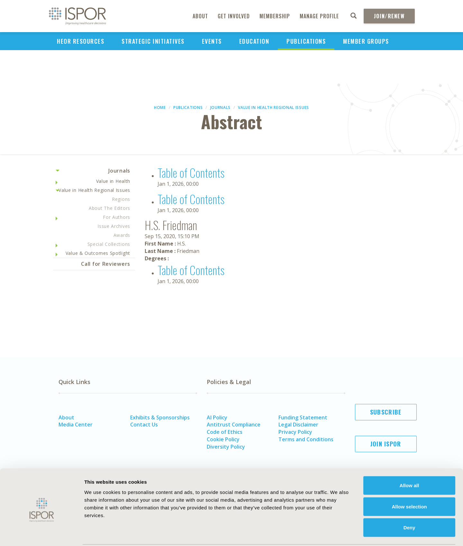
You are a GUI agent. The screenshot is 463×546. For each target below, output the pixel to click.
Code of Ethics (224, 431)
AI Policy (217, 417)
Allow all (409, 461)
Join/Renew (389, 16)
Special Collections (108, 244)
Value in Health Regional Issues (273, 107)
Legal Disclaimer (298, 424)
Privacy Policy (295, 431)
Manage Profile (319, 16)
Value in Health (113, 181)
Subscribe (386, 412)
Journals (220, 107)
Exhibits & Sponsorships (160, 417)
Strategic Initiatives (153, 41)
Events (212, 41)
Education (254, 41)
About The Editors (109, 208)
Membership (274, 16)
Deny (409, 503)
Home (160, 107)
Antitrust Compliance (233, 424)
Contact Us (144, 424)
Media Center (76, 424)
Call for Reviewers (105, 263)
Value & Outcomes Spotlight (98, 253)
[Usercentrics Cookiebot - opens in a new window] (42, 533)
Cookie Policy (223, 439)
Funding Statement (302, 417)
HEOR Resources (80, 41)
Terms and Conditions (305, 439)
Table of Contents (191, 172)
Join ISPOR (385, 444)
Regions (121, 199)
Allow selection (409, 483)
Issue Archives (113, 226)
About (200, 16)
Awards (121, 235)
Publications (306, 41)
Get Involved (234, 16)
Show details (355, 533)
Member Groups (366, 41)
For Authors (116, 217)
